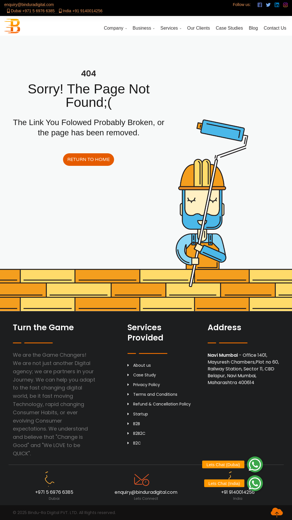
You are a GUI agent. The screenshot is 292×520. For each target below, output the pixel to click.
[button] (255, 483)
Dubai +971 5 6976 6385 (31, 11)
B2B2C (136, 433)
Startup (137, 414)
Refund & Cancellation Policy (159, 404)
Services (170, 28)
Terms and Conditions (152, 394)
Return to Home (88, 159)
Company (115, 28)
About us (139, 365)
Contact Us (275, 28)
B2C (134, 443)
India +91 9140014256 (81, 11)
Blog (253, 28)
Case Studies (229, 28)
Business (144, 28)
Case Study (141, 375)
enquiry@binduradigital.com (29, 4)
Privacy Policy (143, 385)
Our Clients (198, 28)
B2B (133, 424)
